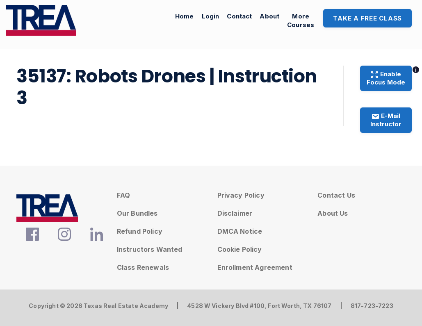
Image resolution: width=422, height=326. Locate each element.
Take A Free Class (367, 18)
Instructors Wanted (149, 249)
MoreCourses (300, 20)
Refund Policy (139, 231)
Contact (239, 16)
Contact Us (336, 195)
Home (184, 16)
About (269, 16)
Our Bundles (137, 213)
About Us (332, 213)
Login (210, 16)
